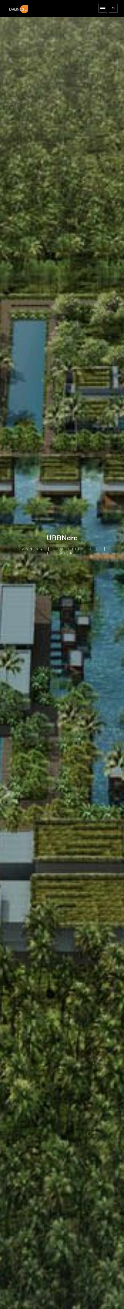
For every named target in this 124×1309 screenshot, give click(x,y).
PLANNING (30, 549)
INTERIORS (62, 553)
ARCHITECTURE (78, 549)
